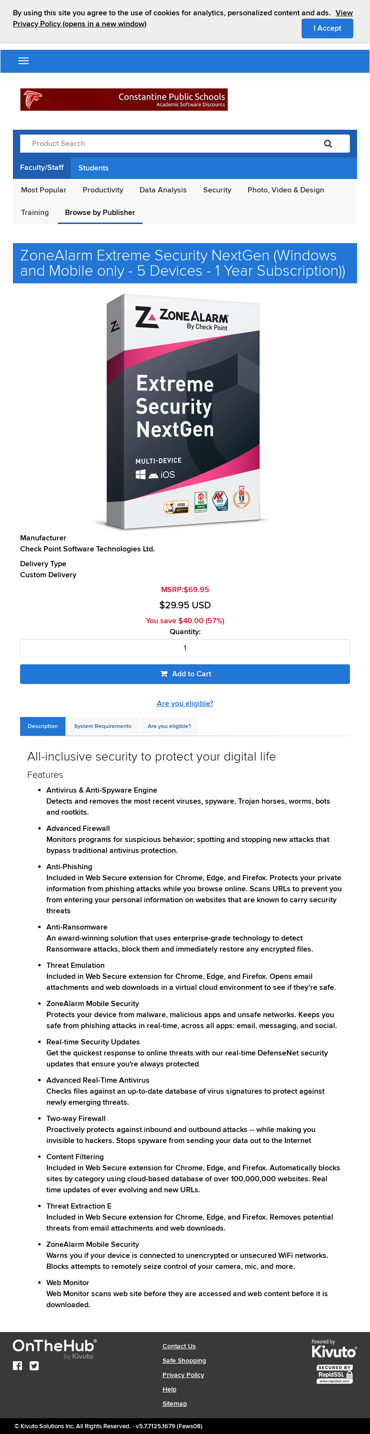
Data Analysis (163, 190)
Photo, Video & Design (286, 190)
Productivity (103, 190)
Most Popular (43, 190)
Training (35, 212)
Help (169, 1389)
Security (217, 190)
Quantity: (185, 632)
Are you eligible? (185, 703)
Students (93, 168)
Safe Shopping (184, 1360)
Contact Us (179, 1346)
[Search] (328, 143)
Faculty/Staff (42, 167)
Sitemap (175, 1404)
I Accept (333, 27)
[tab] (42, 726)
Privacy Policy (183, 1375)
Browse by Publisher (100, 212)
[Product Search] (163, 143)
